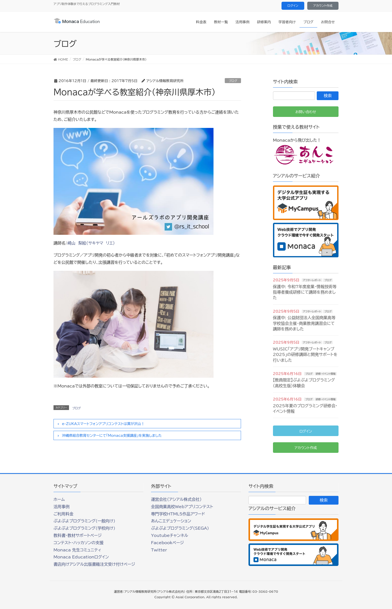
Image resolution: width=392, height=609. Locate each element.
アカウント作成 (322, 5)
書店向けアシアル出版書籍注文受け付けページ (94, 564)
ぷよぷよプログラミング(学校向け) (84, 528)
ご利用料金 (64, 514)
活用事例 (62, 507)
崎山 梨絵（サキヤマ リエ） (91, 243)
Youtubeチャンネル (169, 535)
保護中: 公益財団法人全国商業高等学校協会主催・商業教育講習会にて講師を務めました (304, 323)
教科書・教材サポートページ (78, 535)
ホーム (59, 499)
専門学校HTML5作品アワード (178, 514)
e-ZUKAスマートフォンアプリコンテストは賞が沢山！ (103, 424)
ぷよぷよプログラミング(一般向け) (84, 521)
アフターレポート (312, 280)
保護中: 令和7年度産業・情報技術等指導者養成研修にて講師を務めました (304, 292)
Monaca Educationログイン (81, 557)
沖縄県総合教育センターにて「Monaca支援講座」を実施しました (112, 435)
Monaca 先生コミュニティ (77, 550)
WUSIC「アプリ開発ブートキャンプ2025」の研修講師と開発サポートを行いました (305, 354)
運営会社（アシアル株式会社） (176, 499)
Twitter (159, 550)
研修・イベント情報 (326, 373)
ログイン (293, 5)
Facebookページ (167, 543)
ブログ (232, 80)
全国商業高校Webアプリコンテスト (182, 507)
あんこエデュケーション (171, 521)
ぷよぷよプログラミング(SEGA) (180, 528)
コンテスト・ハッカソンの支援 (79, 543)
